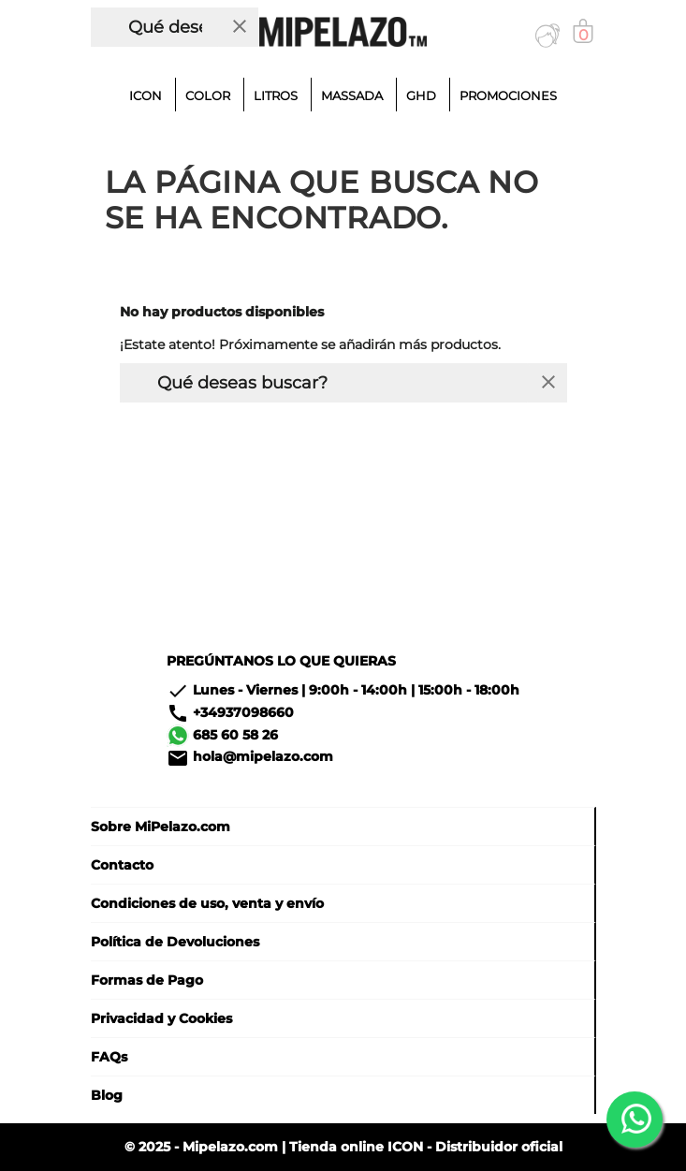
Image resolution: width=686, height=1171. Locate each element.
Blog (107, 1095)
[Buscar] (156, 27)
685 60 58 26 (235, 733)
